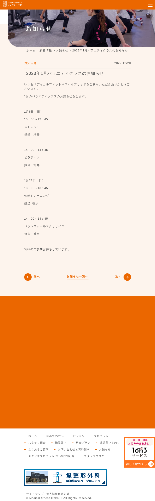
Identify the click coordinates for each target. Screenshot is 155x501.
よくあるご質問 (38, 449)
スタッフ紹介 (37, 442)
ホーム (32, 436)
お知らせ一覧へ (77, 276)
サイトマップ (35, 493)
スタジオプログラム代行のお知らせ (51, 456)
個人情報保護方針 (58, 493)
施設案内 (61, 442)
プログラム (101, 436)
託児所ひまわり (110, 442)
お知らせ (30, 63)
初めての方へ (55, 436)
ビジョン (79, 436)
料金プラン (83, 442)
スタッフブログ (94, 456)
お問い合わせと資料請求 (74, 449)
